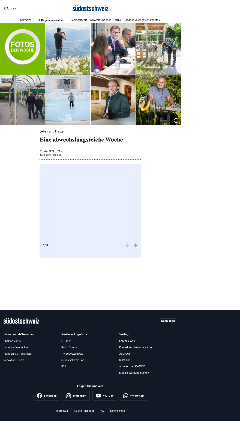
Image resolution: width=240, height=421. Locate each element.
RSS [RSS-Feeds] (63, 366)
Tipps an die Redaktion (17, 353)
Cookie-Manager (84, 410)
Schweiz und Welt (100, 19)
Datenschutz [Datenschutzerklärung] (117, 410)
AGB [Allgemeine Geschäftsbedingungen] (102, 410)
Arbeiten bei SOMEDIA (132, 366)
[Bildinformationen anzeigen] (176, 120)
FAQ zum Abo (127, 340)
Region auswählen (52, 20)
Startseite (25, 19)
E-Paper (66, 340)
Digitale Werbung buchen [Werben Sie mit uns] (134, 372)
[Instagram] (76, 396)
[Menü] (10, 8)
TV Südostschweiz (72, 353)
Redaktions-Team (14, 359)
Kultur (118, 19)
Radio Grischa (69, 347)
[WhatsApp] (133, 396)
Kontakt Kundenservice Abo (135, 347)
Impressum (62, 410)
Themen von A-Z (13, 340)
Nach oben (168, 320)
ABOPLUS (125, 353)
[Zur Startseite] (90, 8)
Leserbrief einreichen (16, 347)
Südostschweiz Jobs (73, 359)
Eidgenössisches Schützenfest (142, 19)
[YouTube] (104, 396)
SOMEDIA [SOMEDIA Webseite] (124, 359)
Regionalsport (79, 19)
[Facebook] (47, 396)
